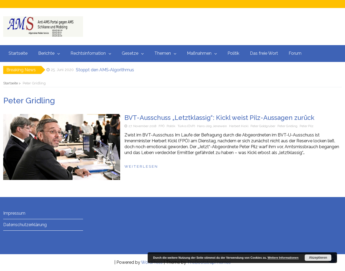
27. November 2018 (142, 126)
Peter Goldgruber (262, 126)
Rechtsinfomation (88, 53)
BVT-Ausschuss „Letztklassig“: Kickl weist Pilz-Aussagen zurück (219, 117)
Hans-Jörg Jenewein (212, 126)
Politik (233, 53)
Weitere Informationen (283, 257)
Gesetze (130, 53)
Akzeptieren (318, 258)
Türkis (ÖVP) (186, 126)
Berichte (46, 53)
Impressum (14, 213)
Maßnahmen (199, 53)
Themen (162, 53)
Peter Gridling (287, 126)
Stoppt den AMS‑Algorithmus (105, 69)
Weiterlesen (141, 166)
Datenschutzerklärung (25, 224)
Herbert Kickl (238, 126)
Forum (295, 53)
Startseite (18, 53)
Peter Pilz (306, 126)
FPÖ (161, 126)
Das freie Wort (264, 53)
